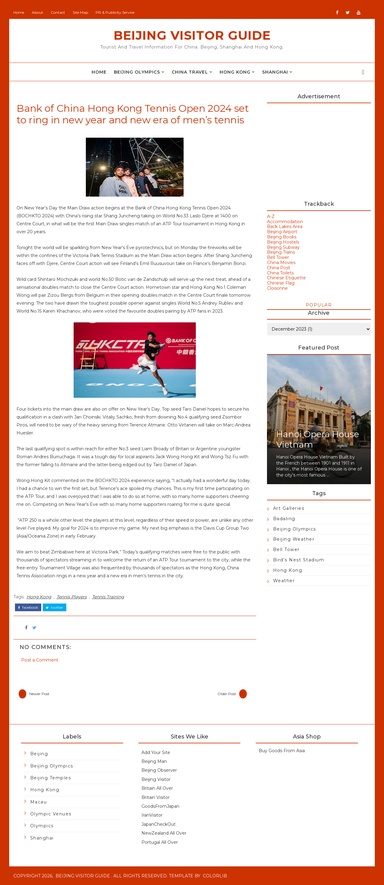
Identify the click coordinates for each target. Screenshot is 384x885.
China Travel (190, 72)
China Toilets (280, 273)
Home (18, 12)
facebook (28, 607)
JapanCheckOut (158, 824)
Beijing (39, 753)
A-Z (271, 216)
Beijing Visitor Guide (192, 35)
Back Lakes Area (284, 226)
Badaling (284, 518)
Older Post (227, 693)
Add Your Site (155, 752)
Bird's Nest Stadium (298, 560)
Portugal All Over (159, 842)
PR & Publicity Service (115, 12)
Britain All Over (157, 788)
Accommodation (285, 221)
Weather (284, 580)
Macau (38, 802)
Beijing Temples (50, 778)
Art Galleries (289, 508)
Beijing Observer (159, 770)
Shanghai (275, 72)
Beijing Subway (283, 247)
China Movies (281, 262)
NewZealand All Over (163, 833)
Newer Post (39, 693)
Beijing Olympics (137, 72)
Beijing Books (281, 237)
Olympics (42, 826)
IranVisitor (152, 815)
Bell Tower (278, 257)
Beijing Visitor (155, 779)
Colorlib (215, 876)
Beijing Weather (294, 539)
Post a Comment (39, 660)
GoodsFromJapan (160, 806)
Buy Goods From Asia (282, 750)
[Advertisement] (319, 149)
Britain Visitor (155, 797)
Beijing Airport (282, 231)
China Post (278, 267)
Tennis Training (108, 597)
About (37, 12)
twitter (54, 607)
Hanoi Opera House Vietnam (317, 439)
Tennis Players (72, 597)
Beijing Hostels (283, 242)
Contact (58, 12)
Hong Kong (235, 72)
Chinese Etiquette (286, 278)
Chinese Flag (280, 283)
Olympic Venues (50, 814)
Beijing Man (154, 761)
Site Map (80, 12)
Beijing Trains (281, 252)
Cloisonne (277, 288)
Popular (319, 305)
